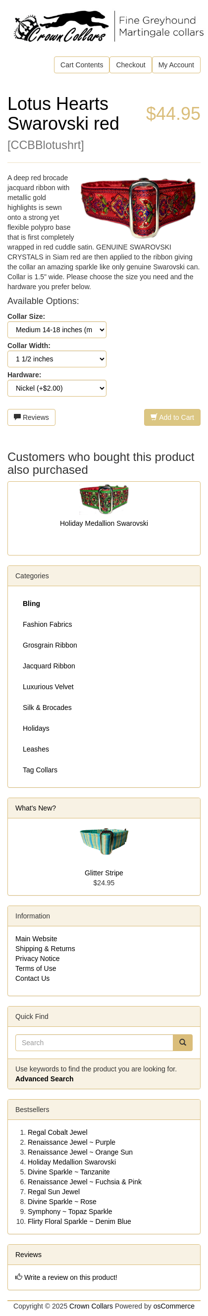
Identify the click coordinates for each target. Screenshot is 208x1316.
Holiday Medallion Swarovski (104, 523)
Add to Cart (172, 417)
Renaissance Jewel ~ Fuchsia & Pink (85, 1182)
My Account (176, 65)
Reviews (31, 417)
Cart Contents (81, 65)
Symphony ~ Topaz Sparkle (70, 1211)
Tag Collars (40, 770)
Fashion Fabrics (47, 624)
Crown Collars (91, 1306)
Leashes (36, 749)
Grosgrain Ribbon (50, 645)
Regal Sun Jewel (54, 1192)
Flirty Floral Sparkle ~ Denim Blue (79, 1221)
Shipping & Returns (45, 949)
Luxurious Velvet (48, 687)
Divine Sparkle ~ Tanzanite (69, 1172)
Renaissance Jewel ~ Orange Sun (80, 1152)
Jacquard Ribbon (49, 666)
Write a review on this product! (70, 1277)
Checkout (130, 65)
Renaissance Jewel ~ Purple (71, 1142)
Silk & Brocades (47, 707)
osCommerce (174, 1306)
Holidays (36, 728)
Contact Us (32, 978)
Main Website (36, 939)
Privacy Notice (37, 958)
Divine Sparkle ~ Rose (62, 1202)
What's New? (35, 808)
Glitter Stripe (104, 873)
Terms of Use (35, 968)
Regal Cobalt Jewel (58, 1132)
